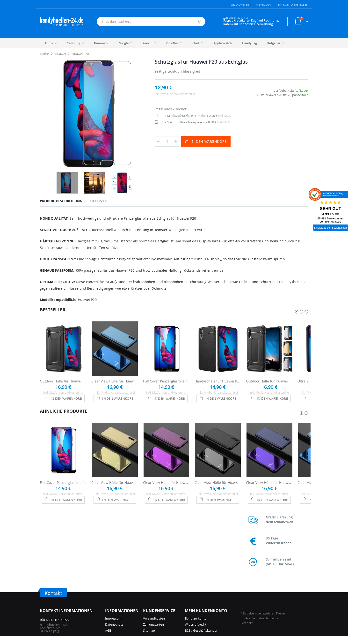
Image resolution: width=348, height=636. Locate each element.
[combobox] (151, 21)
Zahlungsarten (153, 541)
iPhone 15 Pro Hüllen (120, 599)
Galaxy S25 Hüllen (218, 587)
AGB (108, 547)
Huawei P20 (80, 54)
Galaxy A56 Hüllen (218, 593)
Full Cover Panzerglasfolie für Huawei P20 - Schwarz (166, 360)
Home (44, 54)
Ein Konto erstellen (293, 4)
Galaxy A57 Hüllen (218, 581)
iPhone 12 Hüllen (162, 599)
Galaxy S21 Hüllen (262, 587)
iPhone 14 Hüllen (162, 587)
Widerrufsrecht (195, 541)
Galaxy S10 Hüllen (262, 593)
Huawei (60, 54)
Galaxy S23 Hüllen (262, 575)
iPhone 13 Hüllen (162, 593)
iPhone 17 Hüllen (117, 581)
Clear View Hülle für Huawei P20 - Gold (114, 461)
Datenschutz (114, 541)
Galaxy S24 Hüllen (218, 599)
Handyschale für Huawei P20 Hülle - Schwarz (218, 360)
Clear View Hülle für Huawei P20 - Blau (114, 360)
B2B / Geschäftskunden (201, 547)
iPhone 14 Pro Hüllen (165, 581)
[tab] (64, 173)
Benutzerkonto (196, 535)
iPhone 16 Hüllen (117, 593)
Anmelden (263, 4)
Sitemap (149, 547)
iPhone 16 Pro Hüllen (120, 587)
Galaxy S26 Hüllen (218, 575)
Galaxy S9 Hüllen (261, 599)
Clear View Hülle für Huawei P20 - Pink (166, 461)
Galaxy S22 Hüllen (262, 581)
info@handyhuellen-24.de (58, 578)
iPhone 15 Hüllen (162, 575)
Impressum (113, 535)
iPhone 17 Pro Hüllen (120, 575)
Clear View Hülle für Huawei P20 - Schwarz (218, 461)
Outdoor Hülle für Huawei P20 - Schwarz (63, 360)
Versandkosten (154, 535)
